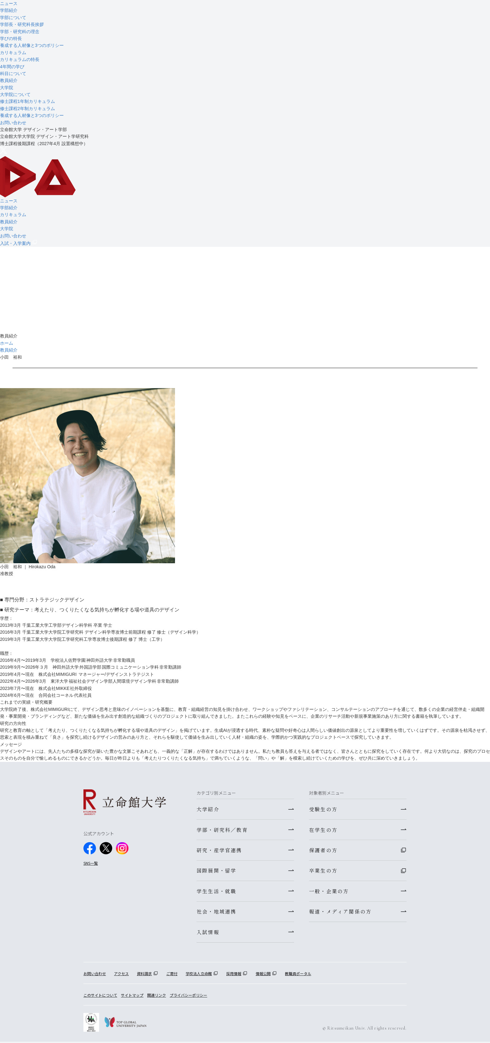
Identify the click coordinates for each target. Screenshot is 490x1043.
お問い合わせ (13, 122)
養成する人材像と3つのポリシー (32, 45)
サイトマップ (132, 996)
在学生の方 (323, 829)
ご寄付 (172, 974)
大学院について (15, 94)
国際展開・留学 (216, 871)
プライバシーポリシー (188, 996)
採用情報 (233, 974)
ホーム (6, 343)
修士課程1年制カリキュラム (27, 101)
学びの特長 (11, 38)
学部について (13, 17)
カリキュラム (13, 52)
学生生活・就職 (216, 891)
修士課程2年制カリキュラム (27, 108)
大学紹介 (208, 809)
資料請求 (144, 974)
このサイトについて (100, 996)
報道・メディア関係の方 (340, 912)
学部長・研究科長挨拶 (22, 24)
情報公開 (263, 974)
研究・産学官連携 (219, 850)
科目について (13, 73)
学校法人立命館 (199, 974)
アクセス (121, 974)
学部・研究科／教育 (222, 829)
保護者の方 (323, 850)
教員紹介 (9, 80)
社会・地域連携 (216, 912)
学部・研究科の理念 (19, 31)
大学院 (6, 87)
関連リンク (156, 996)
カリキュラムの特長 (19, 59)
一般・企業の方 (329, 891)
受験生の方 (323, 809)
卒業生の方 (323, 871)
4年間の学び (12, 66)
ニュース (9, 3)
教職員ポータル (298, 974)
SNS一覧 (90, 863)
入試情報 (208, 933)
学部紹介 (9, 10)
